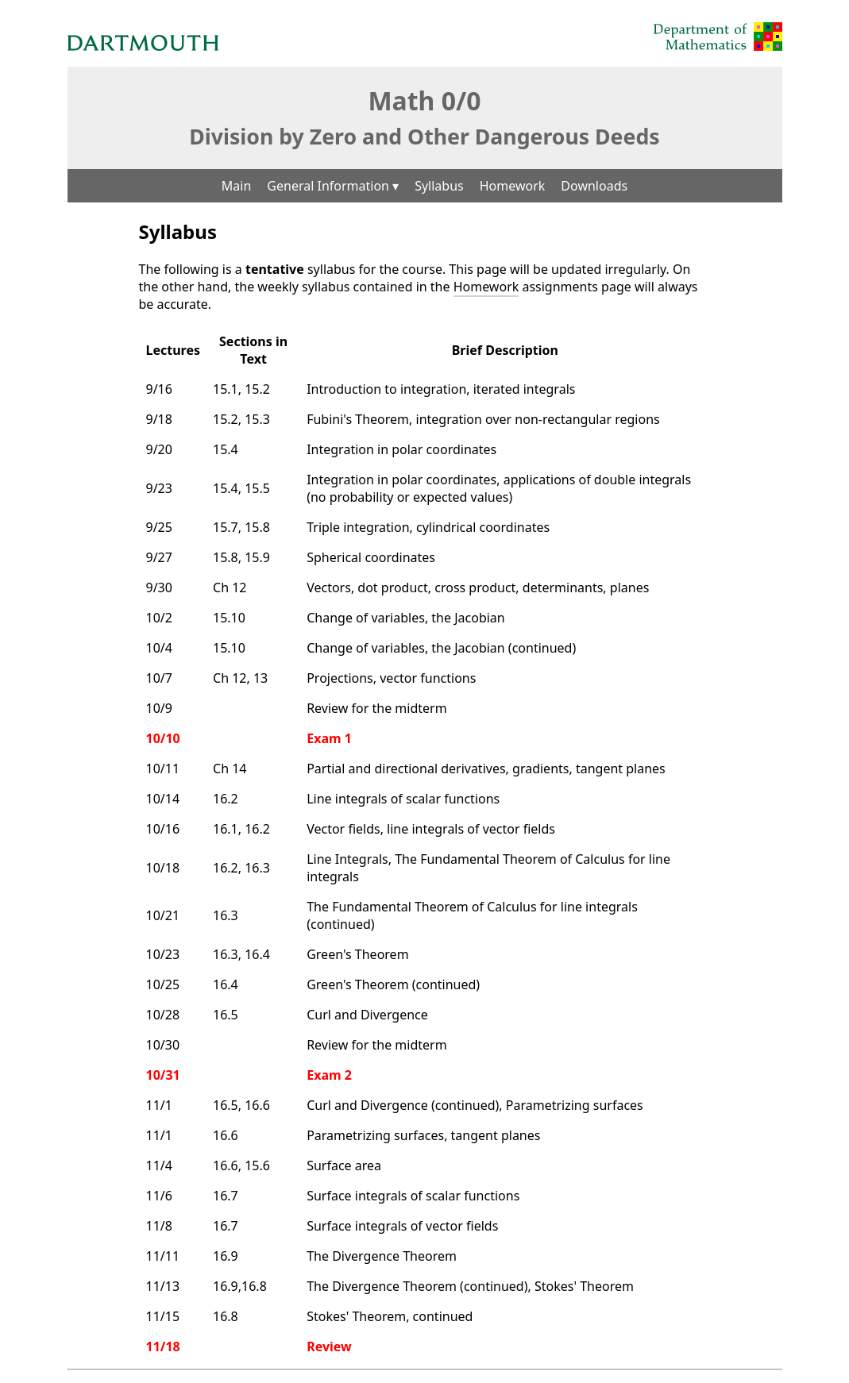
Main (237, 186)
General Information (333, 186)
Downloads (594, 186)
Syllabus (439, 186)
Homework (513, 186)
